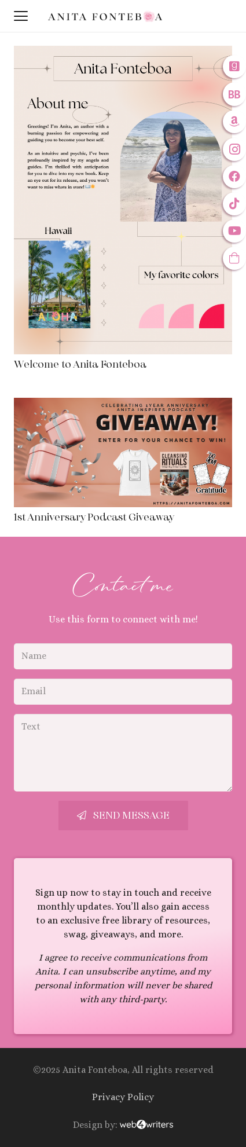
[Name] (123, 656)
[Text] (123, 752)
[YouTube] (234, 231)
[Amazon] (234, 121)
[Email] (123, 692)
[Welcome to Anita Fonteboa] (123, 200)
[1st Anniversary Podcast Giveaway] (123, 452)
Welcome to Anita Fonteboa (80, 364)
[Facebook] (234, 176)
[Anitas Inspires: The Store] (234, 258)
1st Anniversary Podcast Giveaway (94, 517)
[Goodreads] (234, 66)
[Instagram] (234, 149)
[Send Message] (123, 815)
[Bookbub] (234, 94)
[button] (20, 16)
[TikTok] (234, 203)
